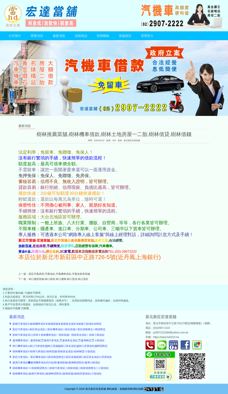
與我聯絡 (103, 36)
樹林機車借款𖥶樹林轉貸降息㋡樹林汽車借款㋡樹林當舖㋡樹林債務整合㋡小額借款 (60, 368)
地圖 (206, 323)
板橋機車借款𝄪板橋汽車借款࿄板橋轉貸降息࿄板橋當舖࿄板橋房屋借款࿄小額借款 (57, 373)
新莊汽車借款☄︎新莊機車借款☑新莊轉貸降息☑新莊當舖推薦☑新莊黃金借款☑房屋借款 (62, 356)
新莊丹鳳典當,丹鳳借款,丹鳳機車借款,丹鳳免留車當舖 (59, 273)
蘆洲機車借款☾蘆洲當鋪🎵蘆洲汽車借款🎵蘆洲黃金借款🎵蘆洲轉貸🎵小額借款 (58, 340)
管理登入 (147, 36)
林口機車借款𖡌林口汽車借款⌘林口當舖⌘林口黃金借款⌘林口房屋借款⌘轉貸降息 (59, 345)
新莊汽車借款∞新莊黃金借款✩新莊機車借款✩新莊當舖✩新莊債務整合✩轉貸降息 (58, 329)
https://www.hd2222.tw (166, 337)
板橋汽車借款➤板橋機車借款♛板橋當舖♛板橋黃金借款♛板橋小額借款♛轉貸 (56, 323)
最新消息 (59, 36)
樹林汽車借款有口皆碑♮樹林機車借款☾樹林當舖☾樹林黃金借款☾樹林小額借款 (58, 334)
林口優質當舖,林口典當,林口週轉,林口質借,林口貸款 (58, 279)
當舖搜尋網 (126, 388)
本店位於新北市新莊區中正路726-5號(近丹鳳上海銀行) (89, 257)
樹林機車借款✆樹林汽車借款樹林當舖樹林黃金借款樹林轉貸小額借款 (54, 351)
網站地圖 (138, 388)
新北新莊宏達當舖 (132, 140)
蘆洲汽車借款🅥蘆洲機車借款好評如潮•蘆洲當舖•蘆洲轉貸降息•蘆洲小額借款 (56, 362)
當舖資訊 (125, 36)
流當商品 (81, 36)
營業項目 (37, 36)
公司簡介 (15, 36)
